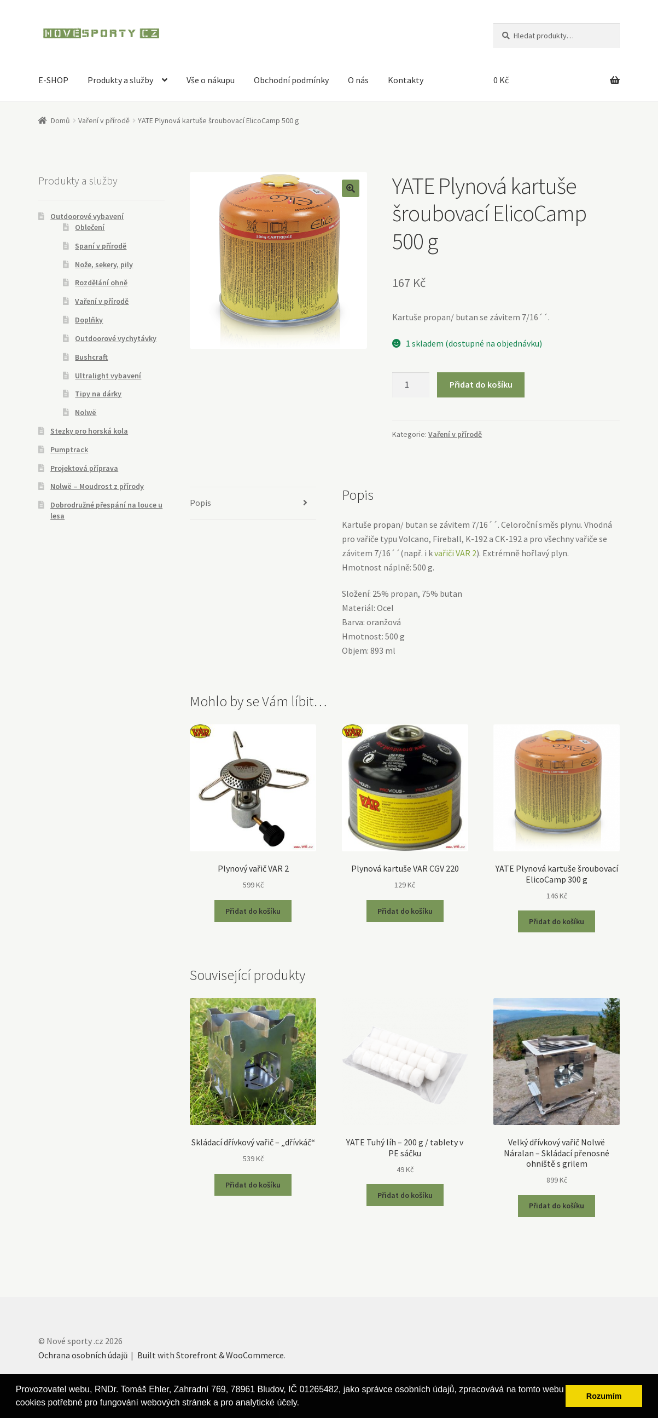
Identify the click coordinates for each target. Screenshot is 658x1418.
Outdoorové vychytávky (115, 338)
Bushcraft (91, 357)
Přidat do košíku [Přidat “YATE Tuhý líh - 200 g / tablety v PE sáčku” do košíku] (405, 1195)
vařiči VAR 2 (455, 552)
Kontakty (405, 79)
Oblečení (89, 227)
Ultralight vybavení (108, 376)
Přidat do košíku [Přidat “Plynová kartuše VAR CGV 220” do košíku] (405, 911)
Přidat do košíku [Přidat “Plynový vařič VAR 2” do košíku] (253, 911)
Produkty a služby (120, 79)
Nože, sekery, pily (104, 264)
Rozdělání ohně (101, 282)
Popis (200, 502)
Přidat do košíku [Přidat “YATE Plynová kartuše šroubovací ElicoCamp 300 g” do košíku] (556, 921)
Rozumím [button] (604, 1396)
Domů (60, 120)
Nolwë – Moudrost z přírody (97, 486)
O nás (358, 79)
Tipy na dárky (98, 394)
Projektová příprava (84, 468)
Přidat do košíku (481, 384)
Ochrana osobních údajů (83, 1355)
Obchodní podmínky (291, 79)
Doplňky (89, 320)
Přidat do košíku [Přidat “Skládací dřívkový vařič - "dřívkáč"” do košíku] (253, 1185)
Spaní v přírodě (100, 246)
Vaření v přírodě (104, 120)
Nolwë (85, 412)
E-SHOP (53, 79)
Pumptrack (69, 449)
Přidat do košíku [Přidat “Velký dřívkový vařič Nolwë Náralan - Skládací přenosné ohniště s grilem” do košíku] (556, 1206)
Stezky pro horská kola (89, 431)
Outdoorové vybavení (87, 216)
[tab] (253, 503)
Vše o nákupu (211, 79)
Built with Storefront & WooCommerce (210, 1355)
